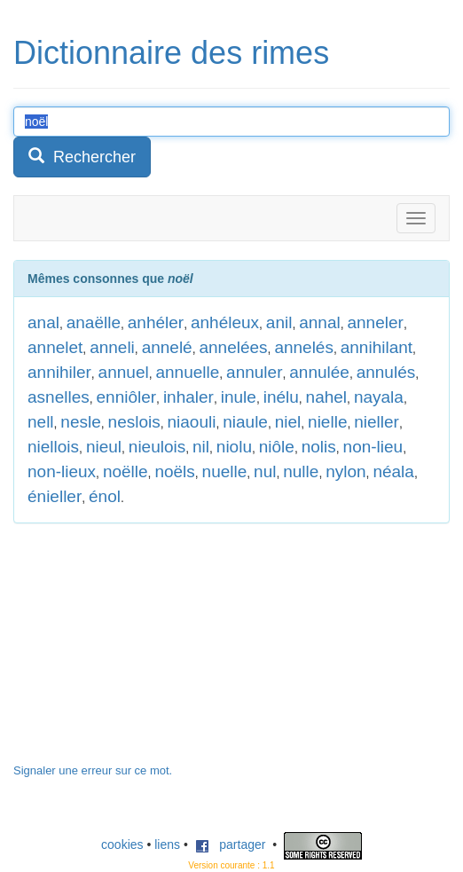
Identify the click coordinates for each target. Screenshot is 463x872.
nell (40, 421)
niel (288, 421)
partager (230, 844)
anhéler (156, 322)
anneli (112, 347)
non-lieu (373, 446)
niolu (234, 446)
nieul (104, 446)
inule (238, 397)
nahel (327, 397)
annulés (386, 372)
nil (200, 446)
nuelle (224, 471)
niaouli (192, 421)
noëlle (125, 471)
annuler (254, 372)
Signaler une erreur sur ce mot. (92, 770)
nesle (80, 421)
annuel (123, 372)
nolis (319, 446)
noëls (174, 471)
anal (43, 322)
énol (105, 496)
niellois (53, 446)
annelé (167, 347)
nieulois (157, 446)
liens (167, 844)
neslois (134, 421)
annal (320, 322)
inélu (281, 397)
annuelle (187, 372)
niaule (245, 421)
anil (279, 322)
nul (265, 471)
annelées (233, 347)
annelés (304, 347)
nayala (379, 397)
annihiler (59, 372)
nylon (345, 471)
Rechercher (82, 156)
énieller (54, 496)
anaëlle (94, 322)
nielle (327, 421)
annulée (319, 372)
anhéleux (225, 322)
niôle (276, 446)
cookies (122, 844)
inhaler (188, 397)
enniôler (127, 397)
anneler (375, 322)
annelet (54, 347)
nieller (376, 421)
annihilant (376, 347)
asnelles (58, 397)
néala (393, 471)
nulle (300, 471)
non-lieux (61, 471)
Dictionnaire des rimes (171, 53)
